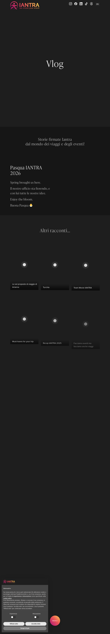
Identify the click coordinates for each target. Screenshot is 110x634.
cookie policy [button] (7, 598)
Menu (55, 621)
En (97, 4)
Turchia (46, 296)
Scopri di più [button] (25, 628)
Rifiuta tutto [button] (14, 624)
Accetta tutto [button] (35, 624)
